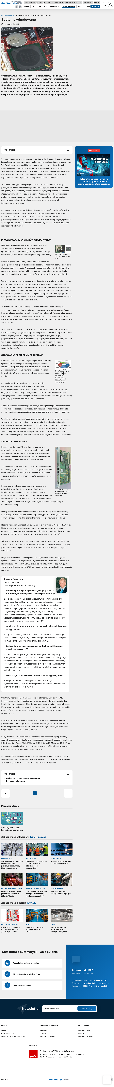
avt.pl (77, 1057)
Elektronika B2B (84, 1030)
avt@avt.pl (79, 1054)
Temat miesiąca (68, 6)
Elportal (81, 1033)
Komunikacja (88, 2)
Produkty (43, 6)
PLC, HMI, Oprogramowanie (53, 2)
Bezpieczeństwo (100, 2)
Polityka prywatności (48, 1036)
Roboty (39, 2)
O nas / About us (7, 1033)
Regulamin (43, 1030)
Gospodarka (54, 6)
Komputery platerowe (15, 781)
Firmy (34, 6)
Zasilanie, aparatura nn (73, 2)
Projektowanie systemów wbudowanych (23, 778)
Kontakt (4, 1030)
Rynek (26, 6)
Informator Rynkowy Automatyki (13, 1036)
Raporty (81, 6)
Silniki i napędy (30, 2)
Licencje (43, 1033)
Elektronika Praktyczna (86, 1036)
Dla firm (95, 6)
